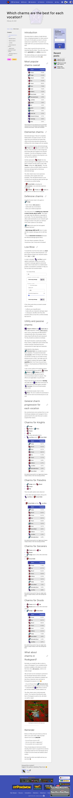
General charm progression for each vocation (12, 50)
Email (56, 37)
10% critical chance (32, 285)
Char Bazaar (13, 792)
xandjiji (40, 795)
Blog (11, 28)
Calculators (28, 792)
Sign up (60, 46)
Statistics (35, 792)
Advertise (43, 792)
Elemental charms (12, 38)
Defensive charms (12, 40)
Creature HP (30, 287)
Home (8, 28)
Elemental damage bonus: (33, 293)
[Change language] (62, 2)
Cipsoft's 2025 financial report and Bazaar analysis (60, 59)
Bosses (21, 792)
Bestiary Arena (32, 776)
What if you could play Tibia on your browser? (60, 63)
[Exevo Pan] (9, 2)
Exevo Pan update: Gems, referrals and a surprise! (60, 67)
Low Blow (10, 42)
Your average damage (31, 271)
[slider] (28, 295)
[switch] (66, 2)
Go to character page (30, 770)
